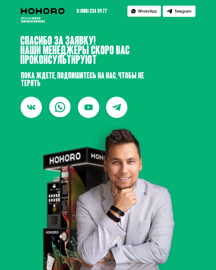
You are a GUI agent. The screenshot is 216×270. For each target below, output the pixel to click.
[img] (60, 107)
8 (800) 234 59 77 (91, 11)
